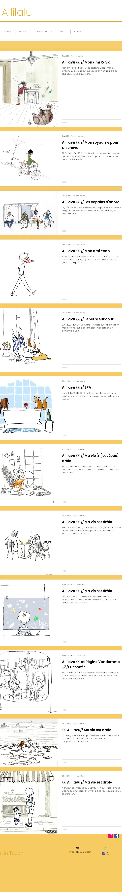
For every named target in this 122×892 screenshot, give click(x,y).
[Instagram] (107, 853)
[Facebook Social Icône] (103, 853)
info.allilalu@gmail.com (80, 851)
